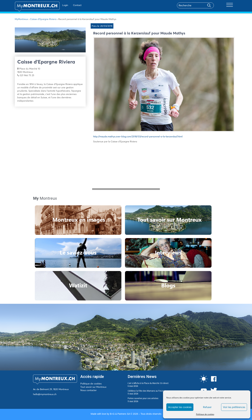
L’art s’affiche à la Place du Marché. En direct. (148, 383)
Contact (67, 5)
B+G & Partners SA (120, 414)
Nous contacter (88, 390)
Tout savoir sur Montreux (93, 386)
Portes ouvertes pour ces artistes (143, 398)
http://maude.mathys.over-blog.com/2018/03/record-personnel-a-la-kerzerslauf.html (137, 136)
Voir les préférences (234, 407)
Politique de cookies (205, 414)
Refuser (207, 407)
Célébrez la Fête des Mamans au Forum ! (146, 391)
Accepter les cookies (180, 407)
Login (55, 5)
